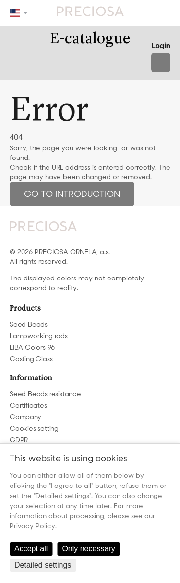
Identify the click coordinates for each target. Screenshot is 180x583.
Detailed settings (42, 565)
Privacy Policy (32, 526)
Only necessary (88, 549)
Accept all (31, 549)
